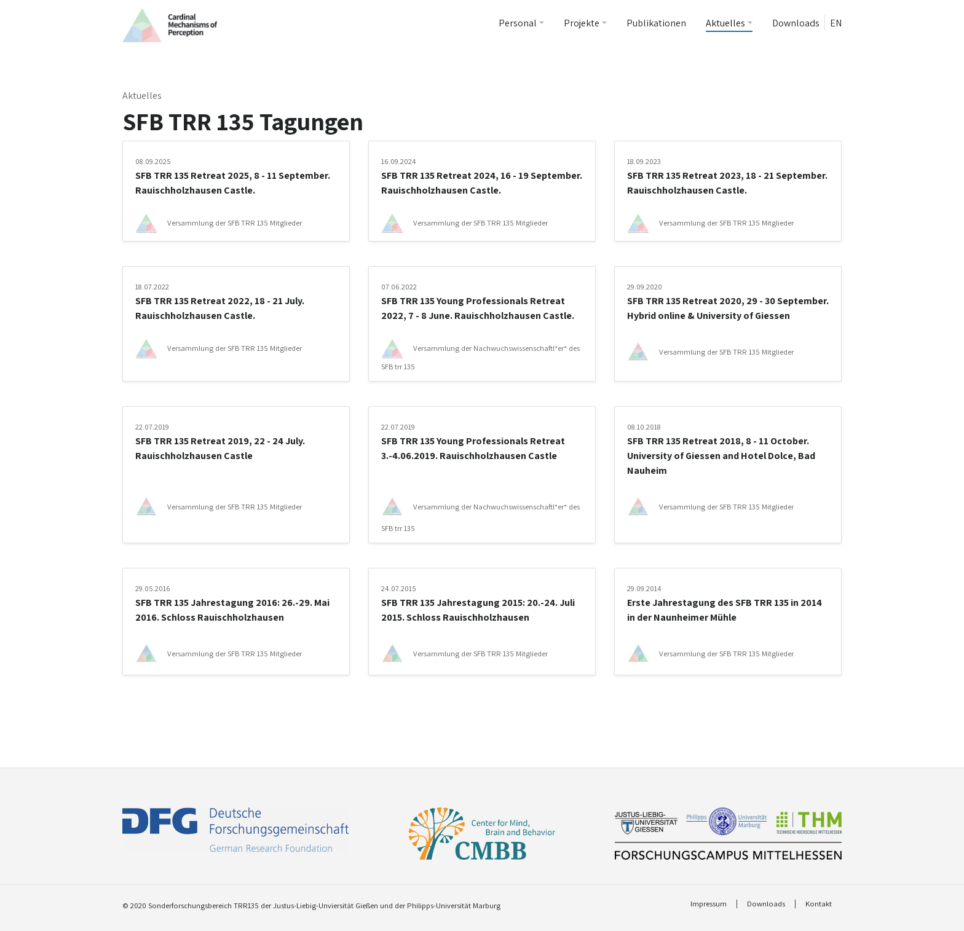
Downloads (796, 23)
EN (836, 23)
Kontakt (818, 904)
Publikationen (656, 23)
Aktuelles (725, 23)
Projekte (581, 23)
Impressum (708, 904)
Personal (518, 23)
